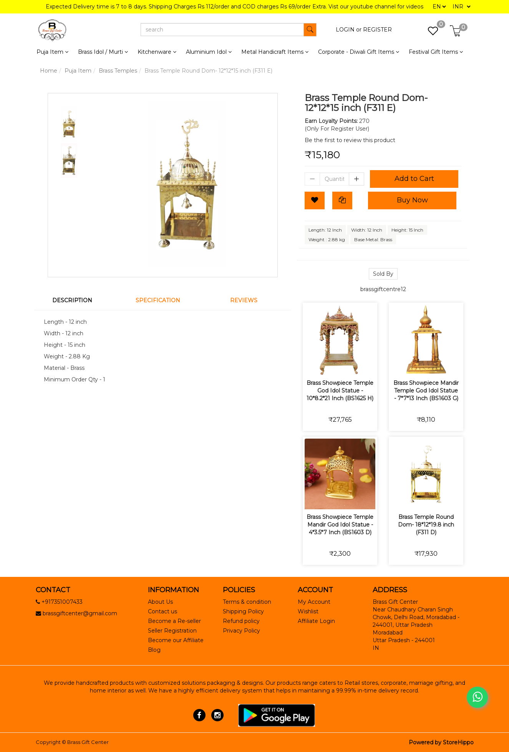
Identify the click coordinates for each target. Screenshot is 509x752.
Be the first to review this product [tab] (350, 140)
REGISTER (377, 29)
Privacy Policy (241, 630)
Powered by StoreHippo (441, 742)
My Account (314, 601)
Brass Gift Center (88, 742)
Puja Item (78, 70)
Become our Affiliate (176, 640)
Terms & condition (247, 601)
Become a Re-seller (174, 621)
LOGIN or (348, 29)
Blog (154, 649)
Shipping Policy (243, 611)
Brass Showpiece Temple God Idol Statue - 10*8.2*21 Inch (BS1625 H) (340, 390)
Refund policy (241, 621)
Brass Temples (118, 70)
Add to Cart (414, 178)
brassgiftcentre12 (383, 289)
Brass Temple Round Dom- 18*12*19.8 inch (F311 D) (426, 524)
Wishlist (308, 611)
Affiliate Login (316, 621)
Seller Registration (172, 630)
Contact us (162, 611)
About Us (160, 601)
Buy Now (412, 200)
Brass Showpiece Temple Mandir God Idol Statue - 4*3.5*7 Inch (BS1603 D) (340, 524)
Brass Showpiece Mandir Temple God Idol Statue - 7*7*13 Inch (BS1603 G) (426, 390)
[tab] (77, 300)
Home (48, 70)
